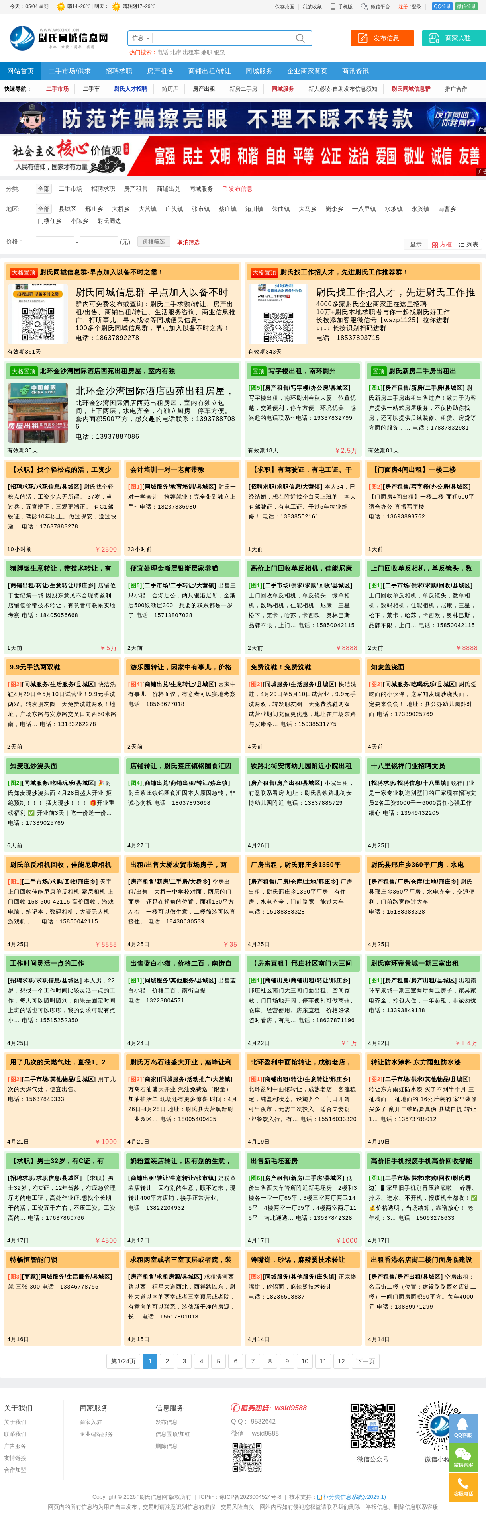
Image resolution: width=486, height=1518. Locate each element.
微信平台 (380, 7)
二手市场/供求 (70, 71)
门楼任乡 (50, 220)
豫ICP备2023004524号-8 (250, 1497)
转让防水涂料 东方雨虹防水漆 (416, 1062)
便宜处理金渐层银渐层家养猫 (174, 568)
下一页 (365, 1361)
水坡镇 (394, 208)
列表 (472, 244)
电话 (163, 52)
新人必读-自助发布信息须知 (342, 89)
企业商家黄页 (307, 71)
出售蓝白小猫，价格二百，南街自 (181, 963)
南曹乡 (447, 208)
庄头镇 (174, 208)
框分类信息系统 (351, 1497)
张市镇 (201, 208)
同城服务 (259, 71)
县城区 (67, 208)
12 (341, 1361)
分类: (13, 188)
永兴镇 (420, 208)
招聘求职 (119, 71)
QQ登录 (442, 6)
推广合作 (456, 89)
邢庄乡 (94, 208)
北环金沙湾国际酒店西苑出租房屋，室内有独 (107, 371)
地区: (13, 208)
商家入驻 (91, 1422)
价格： (15, 241)
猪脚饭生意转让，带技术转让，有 (61, 568)
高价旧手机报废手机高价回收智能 (421, 1161)
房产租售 (160, 71)
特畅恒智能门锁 (33, 1259)
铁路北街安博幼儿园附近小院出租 (301, 766)
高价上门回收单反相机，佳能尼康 (301, 568)
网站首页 (20, 71)
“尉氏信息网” (153, 1497)
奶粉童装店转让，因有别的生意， (181, 1161)
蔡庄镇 (228, 208)
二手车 (91, 89)
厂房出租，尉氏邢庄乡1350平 (296, 864)
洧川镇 (254, 208)
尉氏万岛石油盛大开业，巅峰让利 (181, 1062)
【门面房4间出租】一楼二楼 (413, 469)
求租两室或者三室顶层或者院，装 (181, 1259)
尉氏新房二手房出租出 (423, 371)
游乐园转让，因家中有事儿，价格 (181, 667)
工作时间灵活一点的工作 (47, 963)
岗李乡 (334, 208)
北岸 (175, 52)
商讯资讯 (355, 71)
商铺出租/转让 (209, 71)
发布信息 (241, 188)
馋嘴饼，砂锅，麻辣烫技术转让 (298, 1259)
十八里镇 (364, 208)
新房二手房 (243, 89)
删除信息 (166, 1446)
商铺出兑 (168, 188)
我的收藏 (312, 7)
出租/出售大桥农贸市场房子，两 (178, 864)
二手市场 (57, 89)
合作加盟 (15, 1470)
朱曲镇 (281, 208)
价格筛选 (154, 241)
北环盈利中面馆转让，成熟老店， (301, 1062)
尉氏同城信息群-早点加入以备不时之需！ (102, 272)
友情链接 (15, 1458)
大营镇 (148, 208)
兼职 (206, 52)
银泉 (219, 52)
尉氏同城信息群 (411, 89)
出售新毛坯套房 (274, 1161)
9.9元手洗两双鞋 (35, 667)
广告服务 (15, 1446)
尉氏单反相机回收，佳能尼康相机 (61, 864)
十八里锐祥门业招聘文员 (408, 766)
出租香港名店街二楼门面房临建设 (421, 1259)
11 (323, 1361)
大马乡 (308, 208)
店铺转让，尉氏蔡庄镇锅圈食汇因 (181, 766)
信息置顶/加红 (172, 1434)
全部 (44, 188)
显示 (416, 244)
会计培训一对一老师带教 (167, 469)
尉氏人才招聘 (130, 89)
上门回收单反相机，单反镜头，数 (421, 568)
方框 (446, 244)
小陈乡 (79, 220)
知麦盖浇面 (388, 667)
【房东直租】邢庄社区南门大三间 (301, 963)
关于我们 (15, 1422)
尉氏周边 (109, 220)
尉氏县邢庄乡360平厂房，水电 (417, 864)
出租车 (191, 52)
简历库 (170, 89)
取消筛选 (188, 242)
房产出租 (204, 89)
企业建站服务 (96, 1434)
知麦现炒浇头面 (33, 766)
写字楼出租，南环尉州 (302, 371)
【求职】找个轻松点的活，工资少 (61, 469)
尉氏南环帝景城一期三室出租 (415, 963)
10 (304, 1361)
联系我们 (15, 1434)
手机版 (341, 7)
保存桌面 (284, 7)
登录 (416, 7)
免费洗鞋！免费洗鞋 (281, 667)
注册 (403, 7)
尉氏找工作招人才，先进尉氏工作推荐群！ (344, 272)
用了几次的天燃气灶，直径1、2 (58, 1062)
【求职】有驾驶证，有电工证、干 (301, 469)
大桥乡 (121, 208)
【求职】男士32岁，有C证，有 (57, 1161)
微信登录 (466, 6)
